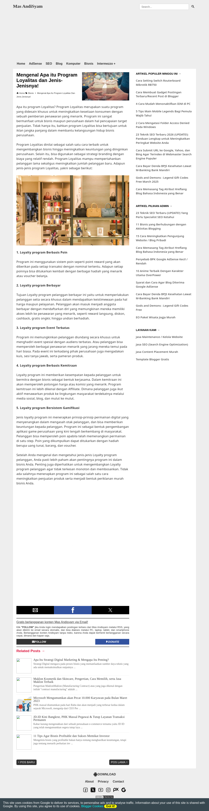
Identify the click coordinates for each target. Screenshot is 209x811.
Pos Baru (26, 762)
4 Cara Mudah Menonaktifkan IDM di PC (163, 104)
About (89, 781)
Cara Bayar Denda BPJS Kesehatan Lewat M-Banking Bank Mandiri (163, 168)
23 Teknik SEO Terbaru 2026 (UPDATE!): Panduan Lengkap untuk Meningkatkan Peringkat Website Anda (163, 138)
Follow (39, 641)
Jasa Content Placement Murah (157, 352)
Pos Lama (119, 762)
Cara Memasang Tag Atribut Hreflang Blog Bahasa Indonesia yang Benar (161, 191)
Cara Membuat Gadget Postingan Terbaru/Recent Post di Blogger (158, 94)
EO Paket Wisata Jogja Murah (155, 317)
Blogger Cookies (92, 806)
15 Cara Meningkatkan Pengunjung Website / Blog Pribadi (160, 238)
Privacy (103, 781)
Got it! (110, 806)
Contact (118, 781)
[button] (35, 610)
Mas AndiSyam (28, 6)
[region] (104, 34)
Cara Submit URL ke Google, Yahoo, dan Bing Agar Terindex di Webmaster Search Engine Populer (164, 154)
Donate (112, 641)
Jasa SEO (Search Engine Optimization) (162, 344)
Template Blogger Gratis (152, 359)
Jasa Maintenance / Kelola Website (159, 337)
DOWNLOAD (104, 774)
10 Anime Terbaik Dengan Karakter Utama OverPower (160, 273)
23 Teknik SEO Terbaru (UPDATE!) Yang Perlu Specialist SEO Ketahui (162, 215)
